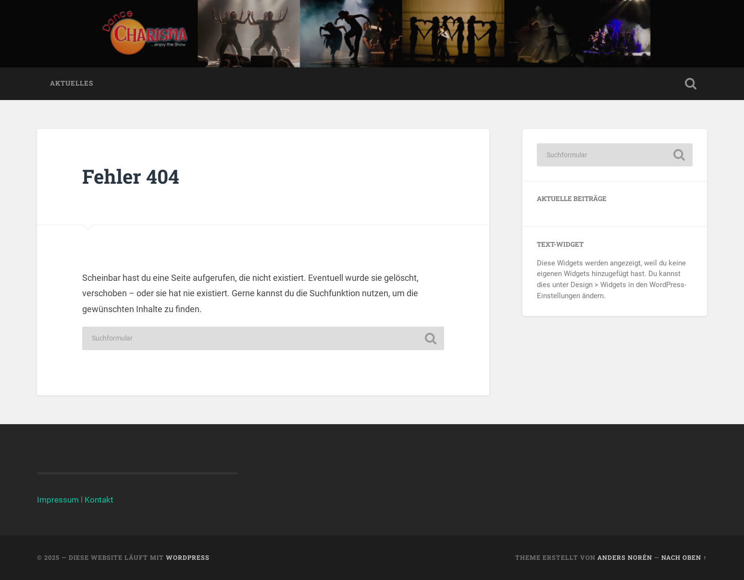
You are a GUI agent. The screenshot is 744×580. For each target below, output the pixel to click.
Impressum (58, 499)
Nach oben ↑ (684, 557)
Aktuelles (71, 83)
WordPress (188, 557)
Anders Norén (624, 557)
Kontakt (99, 499)
